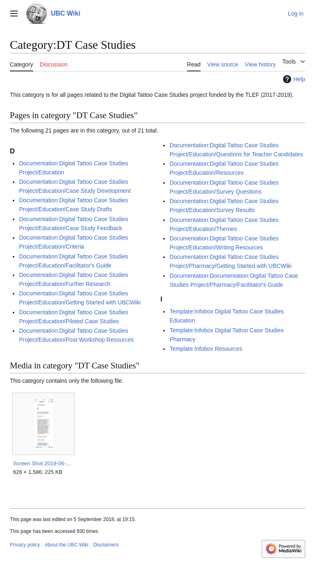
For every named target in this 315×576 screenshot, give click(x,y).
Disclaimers (106, 545)
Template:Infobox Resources (205, 348)
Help (293, 79)
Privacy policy (25, 545)
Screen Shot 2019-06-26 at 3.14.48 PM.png (43, 463)
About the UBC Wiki (66, 545)
